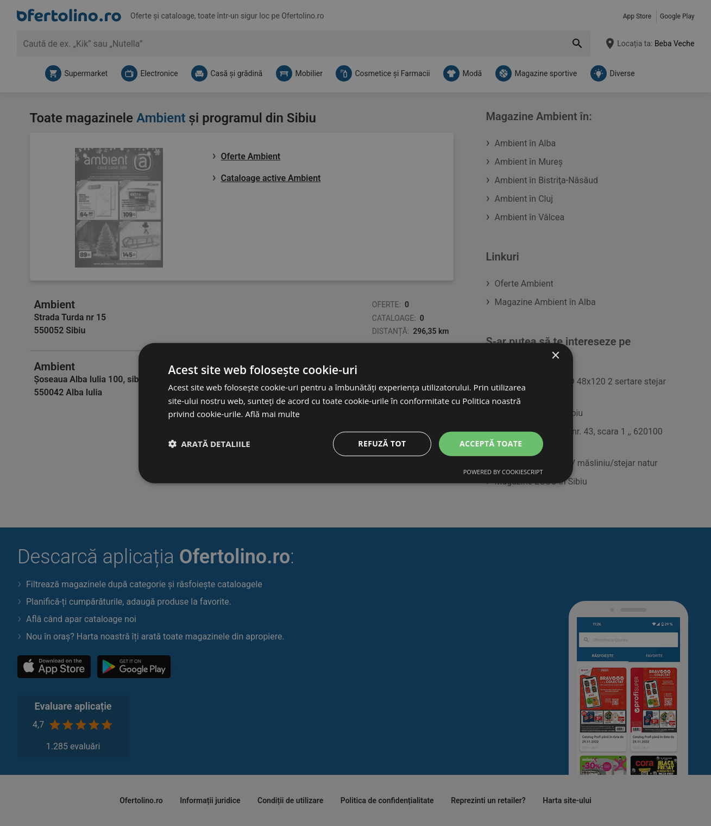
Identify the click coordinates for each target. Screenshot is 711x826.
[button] (209, 444)
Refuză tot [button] (382, 443)
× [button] (555, 355)
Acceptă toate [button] (491, 443)
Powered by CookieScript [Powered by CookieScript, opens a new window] (503, 472)
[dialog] (356, 413)
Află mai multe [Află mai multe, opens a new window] (272, 413)
